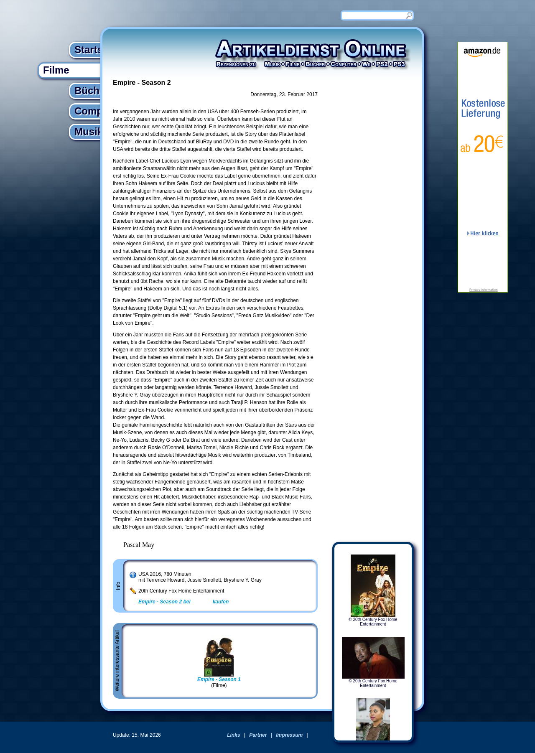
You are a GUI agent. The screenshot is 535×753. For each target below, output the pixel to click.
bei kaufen (183, 602)
